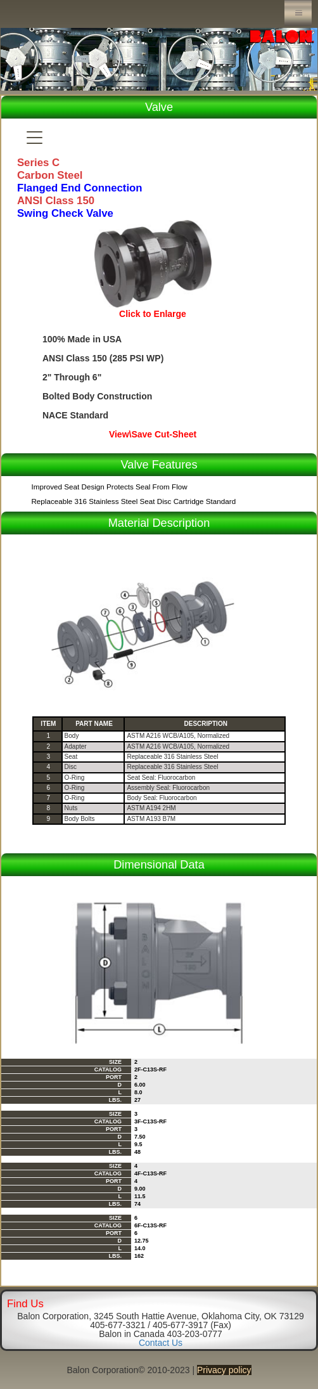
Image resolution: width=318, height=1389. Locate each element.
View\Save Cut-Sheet (152, 434)
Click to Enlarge (152, 314)
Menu (298, 13)
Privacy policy (224, 1370)
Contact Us (160, 1343)
